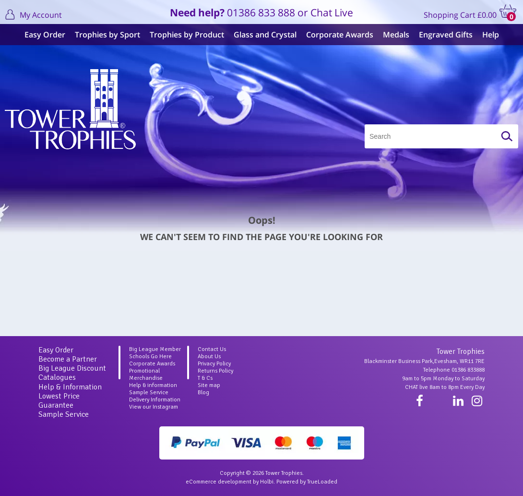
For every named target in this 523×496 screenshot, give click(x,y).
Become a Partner (67, 359)
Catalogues (57, 377)
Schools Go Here (150, 356)
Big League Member (155, 349)
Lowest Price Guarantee (59, 400)
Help (490, 34)
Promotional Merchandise (146, 374)
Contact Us (212, 349)
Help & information (153, 385)
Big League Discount (72, 368)
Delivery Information (154, 399)
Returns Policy (215, 371)
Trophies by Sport (107, 34)
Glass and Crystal (265, 34)
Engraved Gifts (446, 34)
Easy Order (44, 34)
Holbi (266, 481)
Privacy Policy (214, 363)
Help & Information (70, 387)
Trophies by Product (187, 34)
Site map (209, 385)
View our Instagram (153, 407)
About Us (209, 356)
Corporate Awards (339, 34)
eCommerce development (218, 481)
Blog (203, 392)
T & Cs (205, 378)
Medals (396, 34)
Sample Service (63, 414)
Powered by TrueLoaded (306, 481)
